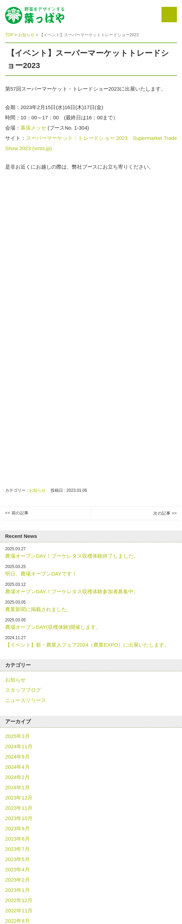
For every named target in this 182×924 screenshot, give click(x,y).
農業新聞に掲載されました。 (38, 609)
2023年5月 (17, 859)
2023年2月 (17, 880)
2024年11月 (18, 746)
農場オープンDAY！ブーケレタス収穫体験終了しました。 (72, 556)
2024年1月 (17, 787)
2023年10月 (18, 818)
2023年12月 (18, 798)
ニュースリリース (25, 700)
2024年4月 (17, 767)
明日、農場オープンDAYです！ (41, 574)
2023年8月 (17, 839)
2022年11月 (18, 910)
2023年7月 (17, 849)
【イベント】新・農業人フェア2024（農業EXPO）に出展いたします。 (87, 645)
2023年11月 (18, 808)
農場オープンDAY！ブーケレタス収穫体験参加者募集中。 (72, 591)
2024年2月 (17, 777)
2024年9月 (17, 757)
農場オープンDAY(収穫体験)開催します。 (53, 627)
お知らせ (37, 490)
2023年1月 (17, 890)
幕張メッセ (34, 128)
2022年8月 (17, 921)
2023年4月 (17, 869)
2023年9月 (17, 828)
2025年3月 (17, 736)
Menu (169, 14)
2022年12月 (18, 900)
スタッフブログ (23, 690)
